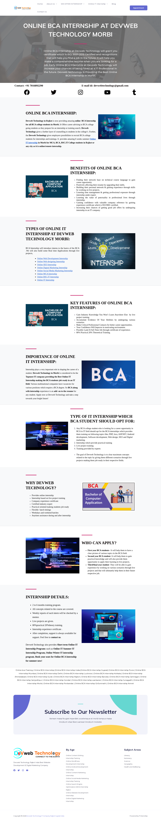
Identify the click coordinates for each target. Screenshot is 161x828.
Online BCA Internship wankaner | (92, 680)
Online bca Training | (24, 670)
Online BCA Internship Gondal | (63, 680)
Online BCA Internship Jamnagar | (128, 677)
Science (127, 761)
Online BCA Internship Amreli (123, 683)
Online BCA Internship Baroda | (99, 677)
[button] (139, 8)
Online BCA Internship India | (68, 670)
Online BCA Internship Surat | (43, 677)
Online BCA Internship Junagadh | (123, 680)
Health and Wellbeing (132, 766)
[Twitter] (19, 770)
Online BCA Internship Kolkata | (108, 673)
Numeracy (128, 758)
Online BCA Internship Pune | (122, 670)
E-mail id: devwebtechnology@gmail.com (105, 85)
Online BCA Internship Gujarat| (94, 670)
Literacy (127, 755)
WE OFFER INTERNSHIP (70, 4)
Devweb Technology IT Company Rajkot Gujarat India (45, 816)
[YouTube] (27, 770)
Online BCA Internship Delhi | (50, 673)
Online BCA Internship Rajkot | (70, 677)
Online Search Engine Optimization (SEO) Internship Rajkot (77, 787)
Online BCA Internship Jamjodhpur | (32, 680)
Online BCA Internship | (44, 670)
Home (40, 4)
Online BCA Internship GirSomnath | (93, 683)
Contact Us (42, 12)
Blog (112, 4)
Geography (128, 763)
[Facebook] (14, 770)
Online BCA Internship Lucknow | (78, 673)
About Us (50, 4)
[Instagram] (23, 770)
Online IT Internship (96, 4)
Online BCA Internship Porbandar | (61, 683)
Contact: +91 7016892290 (29, 85)
